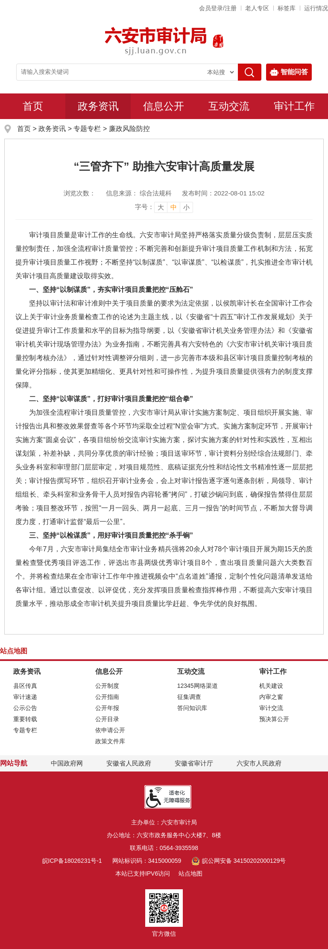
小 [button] (186, 207)
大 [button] (161, 207)
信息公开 (163, 106)
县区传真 (25, 685)
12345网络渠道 (197, 685)
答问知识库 (192, 707)
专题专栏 (87, 128)
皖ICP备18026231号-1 (72, 860)
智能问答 (289, 72)
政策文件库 (110, 741)
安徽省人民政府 (128, 763)
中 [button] (173, 207)
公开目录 (107, 719)
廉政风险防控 (129, 128)
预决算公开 (274, 719)
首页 (33, 106)
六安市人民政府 (259, 763)
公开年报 (107, 707)
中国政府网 (67, 763)
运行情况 (316, 8)
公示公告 (25, 707)
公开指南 (107, 696)
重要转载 (25, 719)
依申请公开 (110, 730)
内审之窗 (271, 696)
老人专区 (257, 8)
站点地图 (190, 873)
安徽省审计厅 (194, 763)
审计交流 (271, 707)
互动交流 (228, 106)
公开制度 (107, 685)
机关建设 (271, 685)
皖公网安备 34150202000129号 (238, 860)
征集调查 (189, 696)
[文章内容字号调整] (164, 207)
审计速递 (25, 696)
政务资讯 (98, 106)
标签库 (287, 8)
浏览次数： (80, 193)
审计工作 (294, 106)
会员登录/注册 (218, 8)
